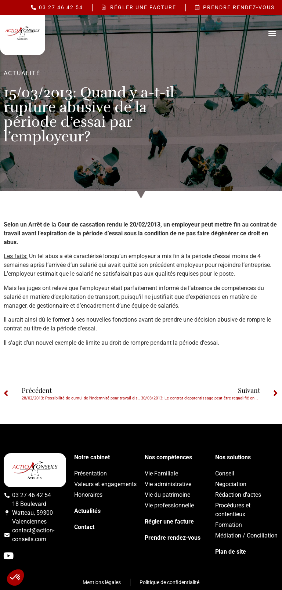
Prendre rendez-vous (172, 537)
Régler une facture (169, 521)
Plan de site (230, 551)
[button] (272, 33)
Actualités (87, 510)
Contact (84, 527)
